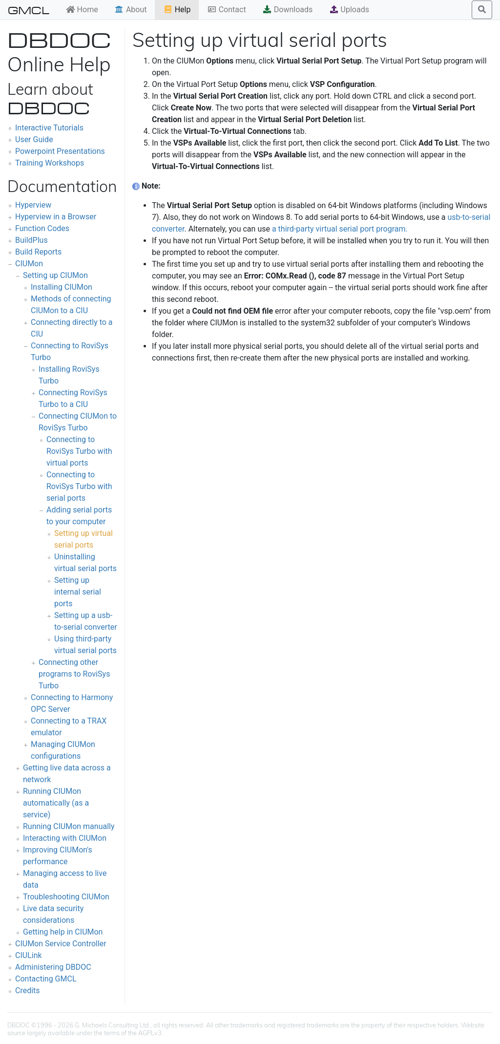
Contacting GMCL (46, 978)
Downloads (287, 9)
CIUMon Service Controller (60, 943)
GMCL (28, 10)
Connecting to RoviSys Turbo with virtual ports (79, 451)
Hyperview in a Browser (55, 216)
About (130, 9)
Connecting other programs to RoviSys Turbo (74, 674)
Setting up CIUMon (55, 275)
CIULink (28, 955)
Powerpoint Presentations (60, 151)
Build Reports (38, 251)
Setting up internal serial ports (77, 591)
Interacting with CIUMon (64, 838)
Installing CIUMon (61, 287)
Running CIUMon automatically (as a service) (56, 803)
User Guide (34, 139)
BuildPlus (31, 240)
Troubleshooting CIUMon (66, 896)
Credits (27, 990)
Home (81, 9)
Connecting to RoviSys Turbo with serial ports (79, 486)
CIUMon (29, 263)
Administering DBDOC (53, 967)
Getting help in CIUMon (63, 932)
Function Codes (42, 228)
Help (177, 9)
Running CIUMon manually (69, 826)
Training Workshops (49, 163)
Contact (226, 9)
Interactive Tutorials (49, 127)
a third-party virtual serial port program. (340, 229)
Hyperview (33, 205)
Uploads (349, 9)
